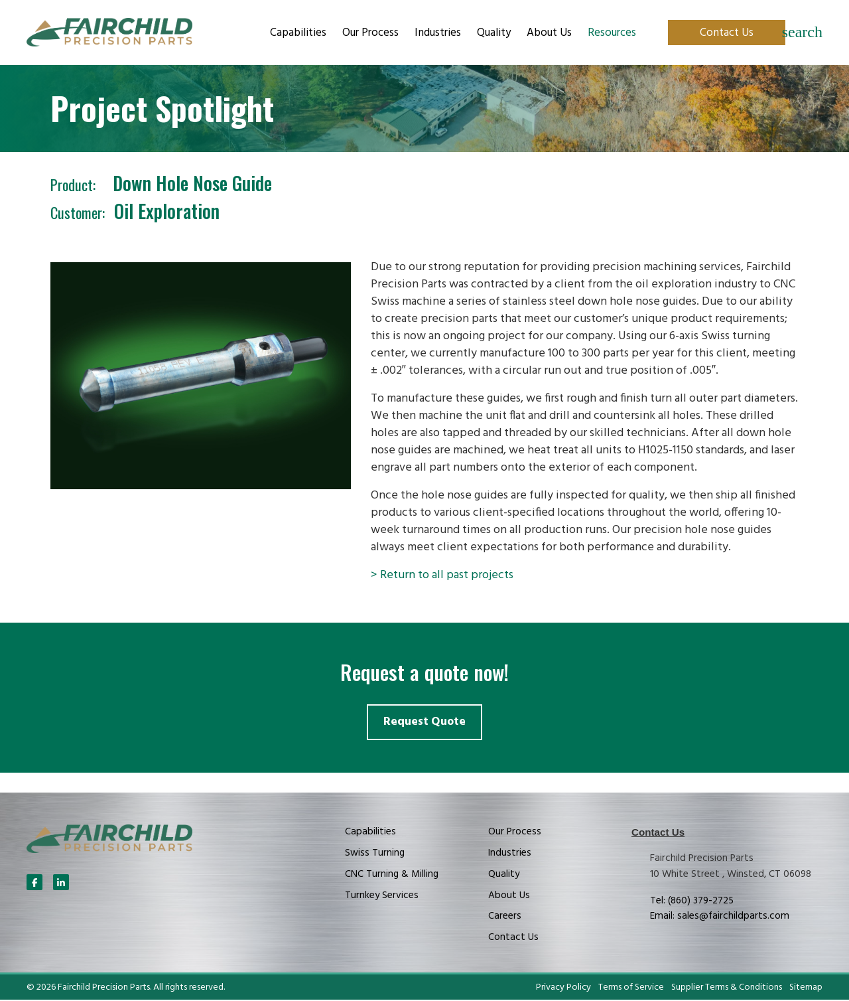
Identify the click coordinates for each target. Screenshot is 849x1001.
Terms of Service (631, 988)
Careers (504, 917)
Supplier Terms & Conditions (726, 988)
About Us (549, 33)
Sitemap (805, 988)
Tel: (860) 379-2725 (692, 901)
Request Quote (424, 722)
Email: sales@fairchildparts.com (719, 917)
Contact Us (726, 33)
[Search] (802, 32)
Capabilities (298, 33)
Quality (494, 33)
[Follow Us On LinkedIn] (61, 883)
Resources (612, 33)
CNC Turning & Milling (391, 875)
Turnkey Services (382, 896)
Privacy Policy (563, 988)
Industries (438, 33)
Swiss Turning (375, 854)
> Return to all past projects (442, 575)
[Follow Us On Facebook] (34, 883)
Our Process (370, 33)
